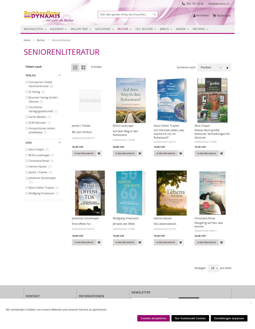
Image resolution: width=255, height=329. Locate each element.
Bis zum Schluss (82, 132)
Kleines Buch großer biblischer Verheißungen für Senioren (212, 133)
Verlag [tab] (31, 75)
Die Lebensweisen (165, 224)
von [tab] (29, 143)
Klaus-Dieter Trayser (166, 125)
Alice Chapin (202, 125)
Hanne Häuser (163, 218)
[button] (99, 153)
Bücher (41, 40)
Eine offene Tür (81, 224)
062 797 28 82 (195, 4)
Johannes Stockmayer (85, 218)
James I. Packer (81, 125)
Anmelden (202, 15)
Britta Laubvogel (123, 125)
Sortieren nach (186, 67)
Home (27, 40)
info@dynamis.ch (219, 4)
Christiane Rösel (205, 218)
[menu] (127, 29)
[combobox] (128, 14)
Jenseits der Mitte (124, 224)
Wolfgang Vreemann (126, 218)
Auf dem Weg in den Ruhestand (125, 133)
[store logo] (49, 17)
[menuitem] (34, 29)
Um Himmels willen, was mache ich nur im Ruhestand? (169, 133)
